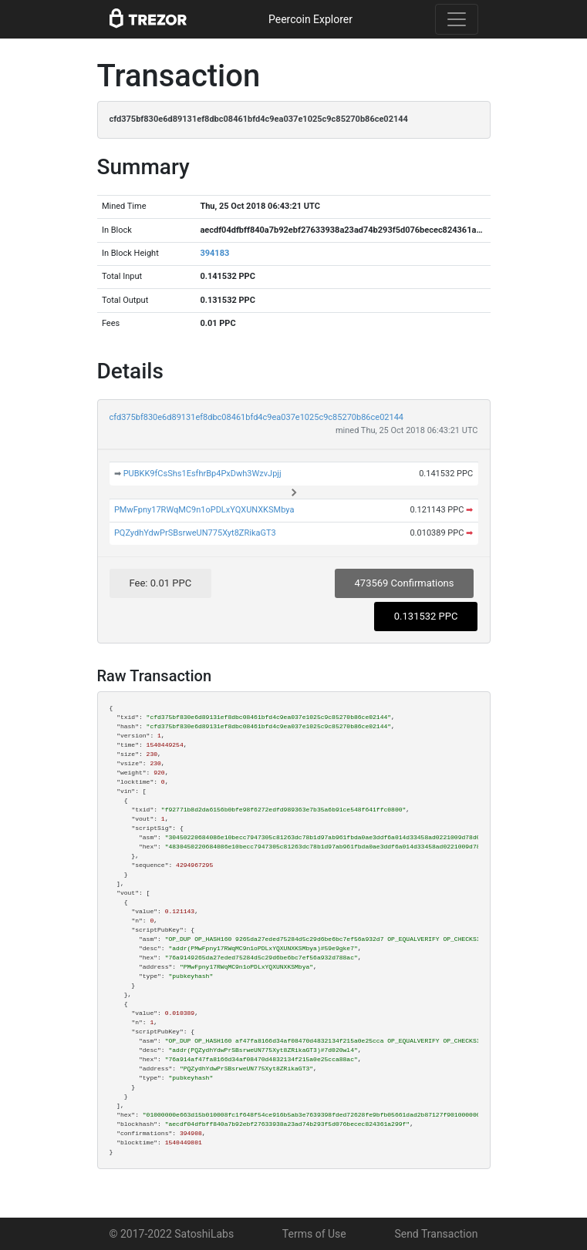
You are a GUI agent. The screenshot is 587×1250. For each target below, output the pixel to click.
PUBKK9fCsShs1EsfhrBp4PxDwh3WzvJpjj (202, 474)
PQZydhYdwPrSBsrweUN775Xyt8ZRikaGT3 (195, 533)
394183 (214, 253)
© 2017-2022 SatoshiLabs (172, 1234)
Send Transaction (435, 1234)
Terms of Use (314, 1234)
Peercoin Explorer (310, 19)
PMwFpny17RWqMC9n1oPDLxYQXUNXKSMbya (204, 510)
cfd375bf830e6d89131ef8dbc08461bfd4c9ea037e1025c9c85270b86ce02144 (257, 417)
